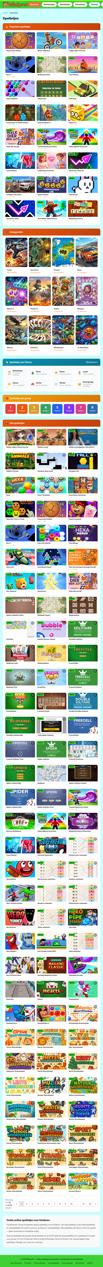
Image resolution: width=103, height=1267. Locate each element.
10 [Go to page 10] (72, 1204)
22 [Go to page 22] (90, 1204)
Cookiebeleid (53, 1263)
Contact (28, 1263)
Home (5, 13)
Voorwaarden (67, 1263)
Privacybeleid (39, 1263)
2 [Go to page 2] (26, 1204)
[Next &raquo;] (95, 1203)
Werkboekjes (49, 4)
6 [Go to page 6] (49, 1204)
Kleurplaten (80, 4)
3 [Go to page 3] (32, 1204)
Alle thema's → (92, 362)
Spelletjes (34, 4)
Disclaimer (80, 1263)
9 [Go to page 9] (65, 1204)
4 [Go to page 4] (37, 1204)
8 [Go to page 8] (59, 1204)
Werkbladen (65, 4)
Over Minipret (16, 1263)
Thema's (94, 4)
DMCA (90, 1263)
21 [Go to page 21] (83, 1204)
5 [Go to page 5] (43, 1204)
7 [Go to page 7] (54, 1204)
